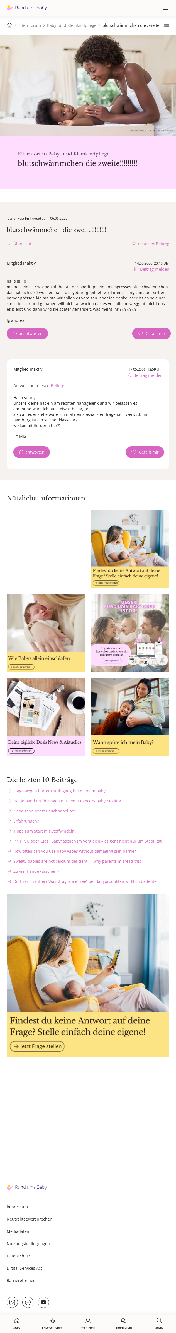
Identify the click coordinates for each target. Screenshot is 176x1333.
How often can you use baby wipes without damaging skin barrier (74, 851)
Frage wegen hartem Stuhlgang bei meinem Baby (59, 790)
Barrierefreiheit (21, 1280)
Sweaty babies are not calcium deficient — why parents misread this (77, 861)
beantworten (31, 333)
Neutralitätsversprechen (29, 1219)
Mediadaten (18, 1231)
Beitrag (57, 385)
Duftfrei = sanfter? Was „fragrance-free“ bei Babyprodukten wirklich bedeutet (85, 881)
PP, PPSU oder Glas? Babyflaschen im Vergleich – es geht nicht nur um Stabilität (87, 841)
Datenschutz (18, 1255)
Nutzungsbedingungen (28, 1243)
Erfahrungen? (26, 821)
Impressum (17, 1206)
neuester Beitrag (153, 243)
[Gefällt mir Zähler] (151, 333)
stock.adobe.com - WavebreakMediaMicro (151, 129)
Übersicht (22, 243)
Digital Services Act (24, 1268)
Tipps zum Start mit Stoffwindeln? (44, 831)
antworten (35, 452)
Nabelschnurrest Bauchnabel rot (44, 811)
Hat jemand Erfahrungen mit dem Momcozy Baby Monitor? (68, 801)
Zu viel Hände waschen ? (36, 871)
